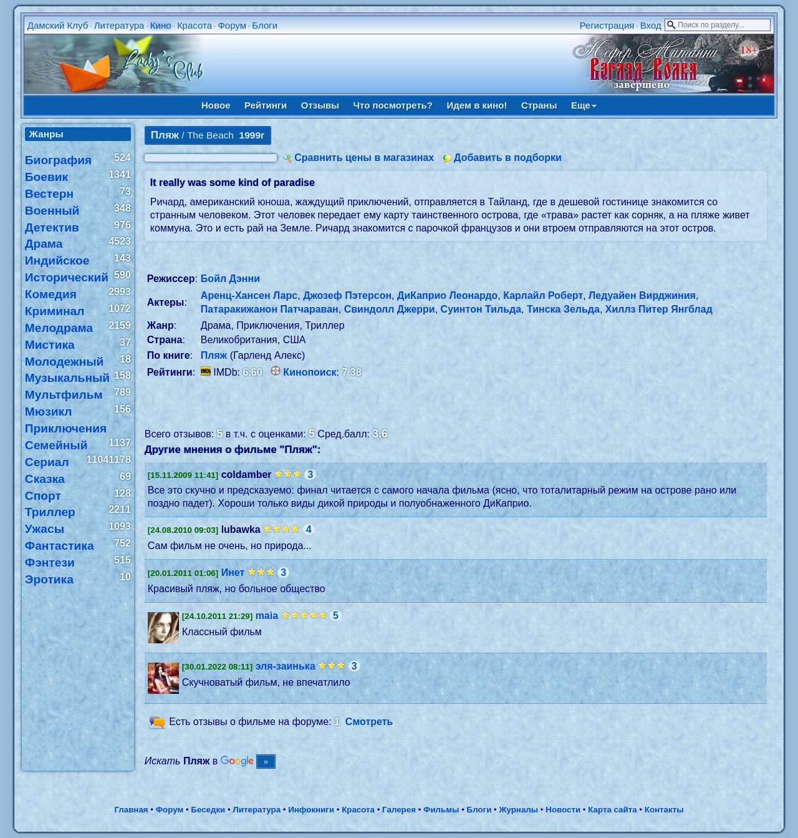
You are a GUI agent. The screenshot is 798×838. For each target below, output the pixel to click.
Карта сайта (612, 809)
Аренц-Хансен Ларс (249, 295)
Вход (650, 25)
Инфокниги (311, 809)
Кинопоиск (309, 372)
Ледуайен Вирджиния (642, 295)
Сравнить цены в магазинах (364, 157)
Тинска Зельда (563, 309)
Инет (233, 572)
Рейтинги (265, 105)
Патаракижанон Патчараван (270, 309)
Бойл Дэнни (230, 278)
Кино (160, 25)
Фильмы (441, 809)
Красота (194, 25)
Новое (216, 105)
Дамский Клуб (58, 25)
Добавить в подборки (508, 157)
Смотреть (369, 721)
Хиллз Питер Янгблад (659, 309)
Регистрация (607, 25)
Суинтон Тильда (481, 309)
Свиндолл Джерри (389, 309)
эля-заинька (285, 666)
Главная (131, 809)
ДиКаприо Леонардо (447, 295)
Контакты (664, 809)
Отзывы (320, 105)
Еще (584, 105)
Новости (563, 809)
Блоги (264, 25)
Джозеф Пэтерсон (347, 295)
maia (267, 615)
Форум (232, 25)
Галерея (399, 809)
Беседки (208, 809)
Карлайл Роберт (543, 295)
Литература (119, 25)
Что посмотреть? (393, 105)
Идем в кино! (476, 105)
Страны (539, 105)
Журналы (518, 809)
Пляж (214, 355)
